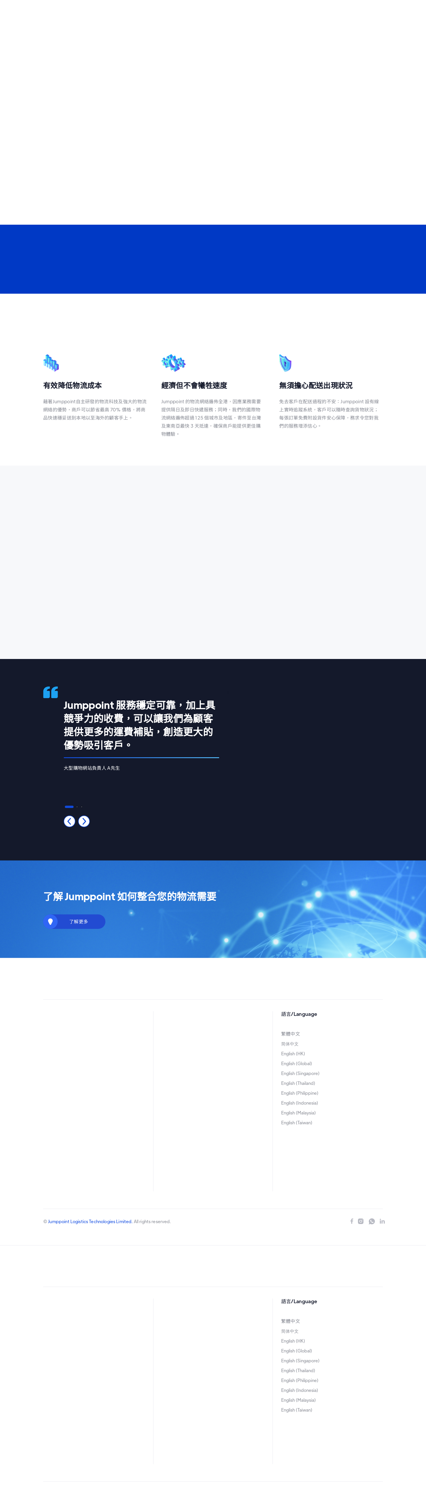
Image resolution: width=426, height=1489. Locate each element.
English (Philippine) (300, 1093)
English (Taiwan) (296, 1122)
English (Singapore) (300, 1073)
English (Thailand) (298, 1083)
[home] (72, 15)
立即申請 (303, 16)
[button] (167, 15)
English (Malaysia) (298, 1112)
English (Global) (296, 1063)
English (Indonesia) (299, 1103)
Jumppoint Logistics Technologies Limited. (90, 1221)
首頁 (151, 15)
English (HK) (293, 1053)
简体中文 (290, 1043)
